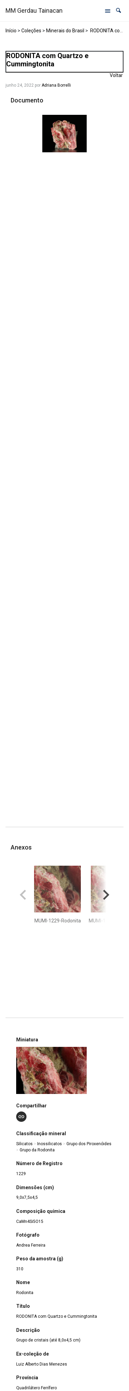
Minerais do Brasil (65, 30)
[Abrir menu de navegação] (107, 10)
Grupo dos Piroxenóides (88, 1143)
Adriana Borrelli (56, 85)
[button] (118, 10)
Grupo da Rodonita (37, 1150)
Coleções (31, 30)
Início (11, 30)
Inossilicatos (49, 1143)
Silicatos (24, 1143)
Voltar (116, 75)
